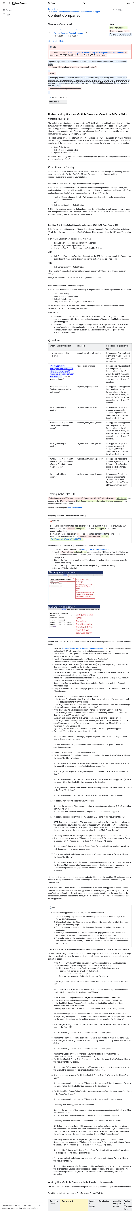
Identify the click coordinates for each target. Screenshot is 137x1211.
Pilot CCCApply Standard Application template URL (83, 648)
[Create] (84, 3)
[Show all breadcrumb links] (57, 9)
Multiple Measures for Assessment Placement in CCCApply (75, 12)
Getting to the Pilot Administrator (95, 549)
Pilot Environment (74, 508)
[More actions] (129, 10)
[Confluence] (19, 3)
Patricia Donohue (61, 33)
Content (51, 9)
